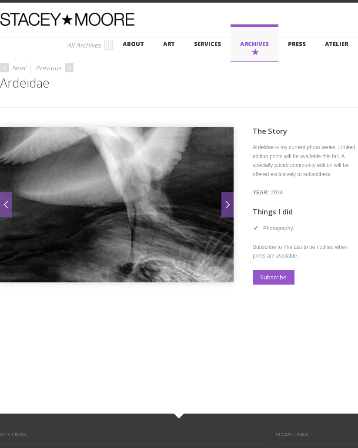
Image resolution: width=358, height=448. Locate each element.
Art (169, 44)
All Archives (90, 45)
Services (207, 44)
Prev (6, 204)
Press (297, 44)
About (133, 44)
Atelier (336, 44)
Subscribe (273, 277)
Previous (55, 67)
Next (13, 67)
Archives (254, 44)
